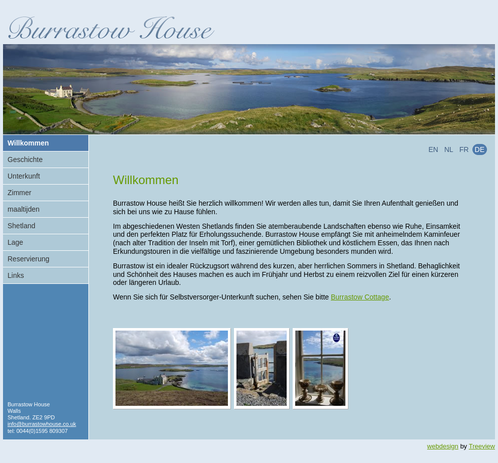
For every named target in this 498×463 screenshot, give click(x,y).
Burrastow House (111, 27)
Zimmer (19, 193)
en (433, 149)
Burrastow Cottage (360, 297)
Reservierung (28, 259)
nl (448, 149)
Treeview (482, 446)
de (479, 149)
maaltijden (24, 209)
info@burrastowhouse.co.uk (42, 424)
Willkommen (28, 143)
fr (464, 149)
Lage (15, 242)
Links (16, 275)
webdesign (442, 446)
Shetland (21, 226)
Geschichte (25, 160)
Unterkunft (24, 176)
